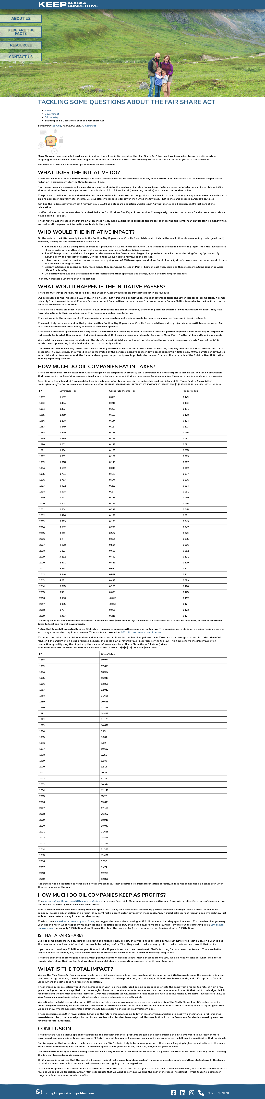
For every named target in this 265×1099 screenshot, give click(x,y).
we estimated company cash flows (74, 921)
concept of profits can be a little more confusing (71, 901)
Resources (21, 45)
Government (52, 114)
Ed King (56, 125)
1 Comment (89, 125)
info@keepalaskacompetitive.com (70, 1093)
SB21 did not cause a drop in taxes (140, 632)
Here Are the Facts (20, 32)
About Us (20, 18)
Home (48, 110)
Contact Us (21, 57)
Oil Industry (51, 117)
